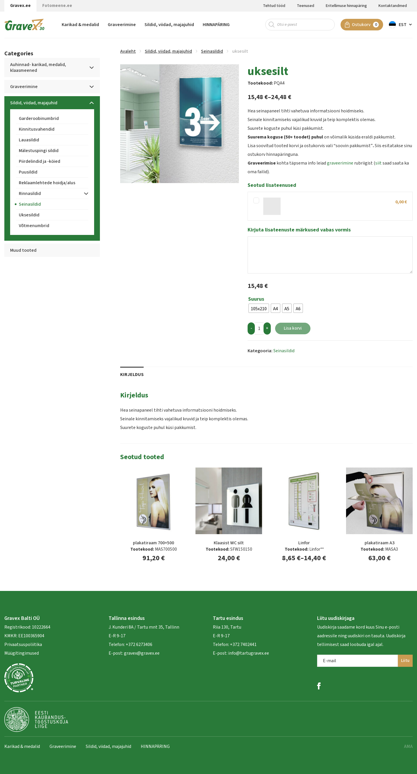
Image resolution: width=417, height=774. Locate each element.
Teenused (305, 6)
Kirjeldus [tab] (132, 374)
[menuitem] (401, 24)
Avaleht (128, 51)
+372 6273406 (138, 644)
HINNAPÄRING (216, 24)
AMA (408, 746)
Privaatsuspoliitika (23, 644)
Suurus (256, 299)
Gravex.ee (20, 6)
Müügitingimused (21, 653)
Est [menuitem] (403, 24)
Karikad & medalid (80, 24)
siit (378, 163)
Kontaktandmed (392, 6)
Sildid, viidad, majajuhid (169, 24)
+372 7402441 (243, 644)
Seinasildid (212, 51)
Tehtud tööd (274, 6)
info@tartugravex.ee (248, 653)
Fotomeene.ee (57, 6)
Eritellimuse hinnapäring (346, 6)
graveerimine (340, 163)
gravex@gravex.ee (142, 653)
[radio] (259, 308)
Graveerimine (122, 24)
